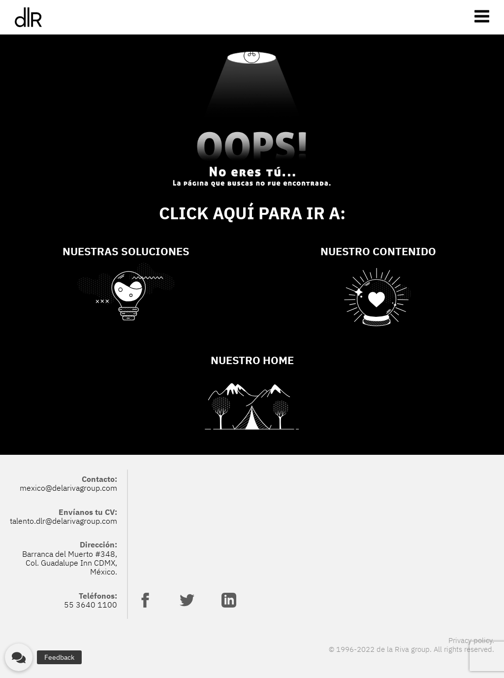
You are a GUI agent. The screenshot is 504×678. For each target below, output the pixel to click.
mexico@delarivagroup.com (68, 488)
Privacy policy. (471, 640)
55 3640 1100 (90, 605)
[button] (18, 657)
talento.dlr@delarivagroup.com (63, 521)
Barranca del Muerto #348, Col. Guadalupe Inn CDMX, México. (69, 563)
